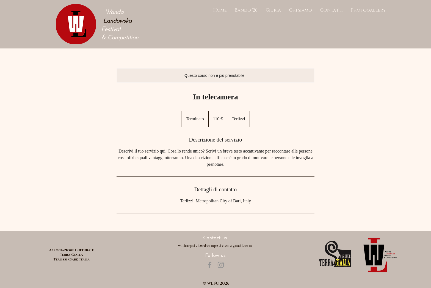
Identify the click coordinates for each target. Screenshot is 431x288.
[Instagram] (221, 265)
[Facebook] (210, 265)
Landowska (116, 21)
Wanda (112, 12)
